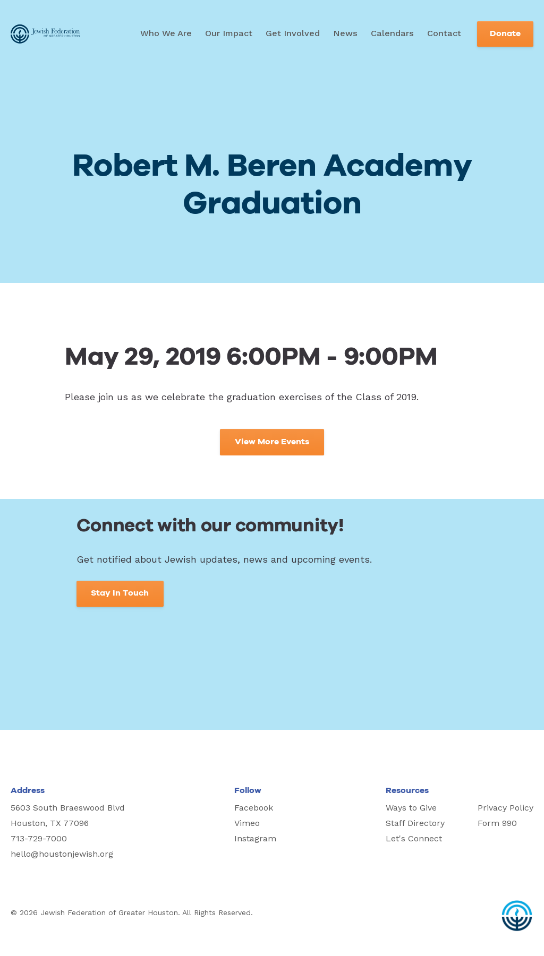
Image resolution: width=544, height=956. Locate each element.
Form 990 (497, 823)
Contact (444, 33)
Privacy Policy (505, 808)
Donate (505, 34)
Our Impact (228, 33)
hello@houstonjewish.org (62, 854)
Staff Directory (415, 823)
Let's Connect (414, 838)
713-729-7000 (39, 838)
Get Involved (293, 33)
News (345, 33)
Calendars (392, 33)
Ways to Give (411, 808)
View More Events (272, 442)
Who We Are (166, 33)
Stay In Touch (120, 593)
